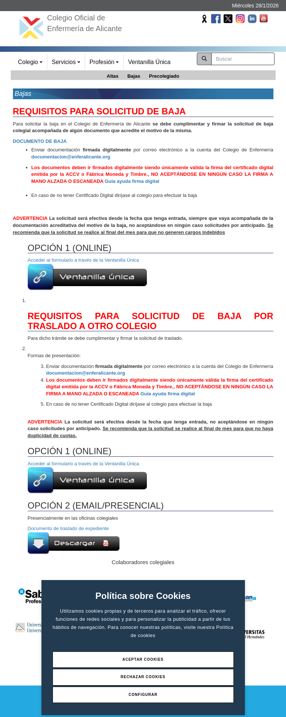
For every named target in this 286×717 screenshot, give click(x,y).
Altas (113, 76)
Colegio (31, 64)
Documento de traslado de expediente (68, 528)
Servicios (67, 64)
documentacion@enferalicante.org (71, 157)
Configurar (143, 695)
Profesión (105, 64)
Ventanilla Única (149, 62)
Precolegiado (164, 76)
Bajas (133, 76)
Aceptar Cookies (143, 659)
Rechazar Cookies (143, 677)
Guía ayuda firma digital (132, 181)
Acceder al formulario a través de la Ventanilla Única (87, 273)
